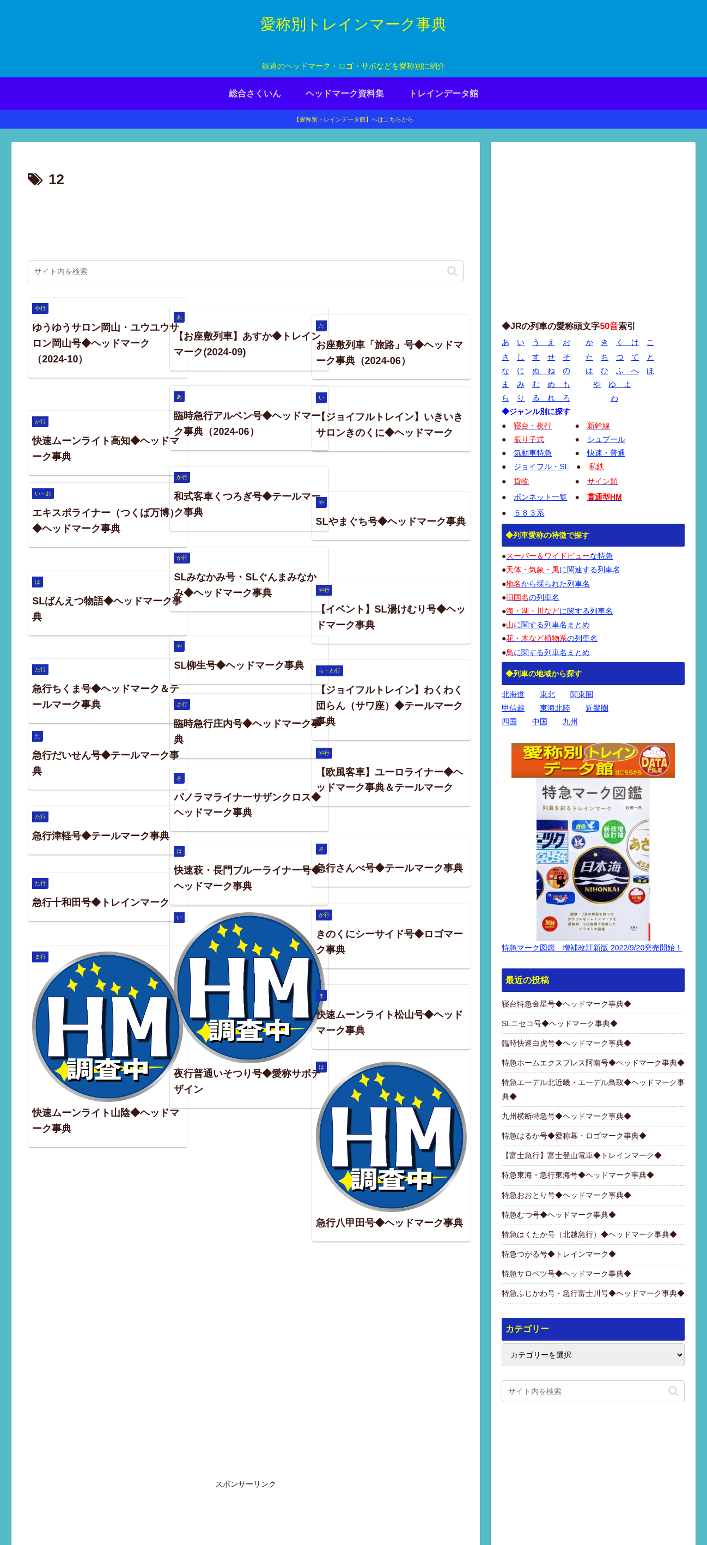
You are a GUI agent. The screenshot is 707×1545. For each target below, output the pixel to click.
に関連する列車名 (563, 569)
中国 (539, 721)
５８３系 (529, 512)
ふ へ (627, 370)
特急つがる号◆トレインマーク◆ (559, 1254)
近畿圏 (597, 708)
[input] (246, 271)
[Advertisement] (246, 222)
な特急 (559, 556)
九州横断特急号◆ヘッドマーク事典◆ (566, 1116)
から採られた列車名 (548, 583)
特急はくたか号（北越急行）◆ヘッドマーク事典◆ (589, 1234)
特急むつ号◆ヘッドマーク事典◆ (559, 1214)
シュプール (606, 439)
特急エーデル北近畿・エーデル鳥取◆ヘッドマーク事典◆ (593, 1089)
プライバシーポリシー (567, 1511)
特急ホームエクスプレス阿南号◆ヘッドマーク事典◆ (593, 1062)
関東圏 (581, 694)
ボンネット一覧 (540, 497)
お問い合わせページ (651, 1511)
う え (543, 342)
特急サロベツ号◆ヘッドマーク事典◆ (566, 1273)
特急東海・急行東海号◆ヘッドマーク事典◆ (578, 1175)
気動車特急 (533, 453)
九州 (570, 721)
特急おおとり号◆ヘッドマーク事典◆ (566, 1195)
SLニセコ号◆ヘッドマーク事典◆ (560, 1023)
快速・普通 (606, 453)
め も (558, 384)
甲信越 (513, 708)
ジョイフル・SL (541, 466)
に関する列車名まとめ (548, 624)
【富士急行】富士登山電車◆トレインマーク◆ (582, 1155)
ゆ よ (619, 384)
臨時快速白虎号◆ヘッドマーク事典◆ (566, 1043)
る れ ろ (551, 397)
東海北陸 (555, 708)
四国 (509, 721)
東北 (547, 694)
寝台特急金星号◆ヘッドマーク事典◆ (566, 1003)
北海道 (513, 694)
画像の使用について (525, 1461)
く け (627, 342)
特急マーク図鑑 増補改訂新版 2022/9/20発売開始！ (592, 947)
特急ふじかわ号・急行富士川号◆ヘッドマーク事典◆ (593, 1293)
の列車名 (532, 597)
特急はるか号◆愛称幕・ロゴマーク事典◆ (574, 1135)
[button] (452, 271)
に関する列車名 (559, 611)
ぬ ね (543, 370)
